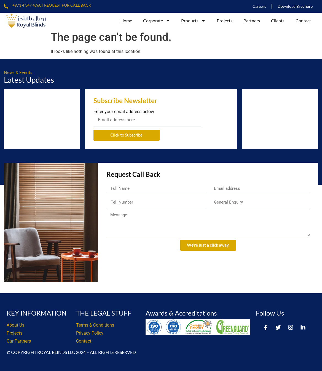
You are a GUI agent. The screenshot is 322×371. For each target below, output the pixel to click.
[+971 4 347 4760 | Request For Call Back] (6, 6)
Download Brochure (295, 6)
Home (126, 20)
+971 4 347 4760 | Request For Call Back (51, 5)
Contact (303, 20)
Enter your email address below (123, 112)
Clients (278, 20)
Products (193, 21)
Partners (251, 20)
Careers (259, 6)
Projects (224, 20)
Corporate (156, 21)
